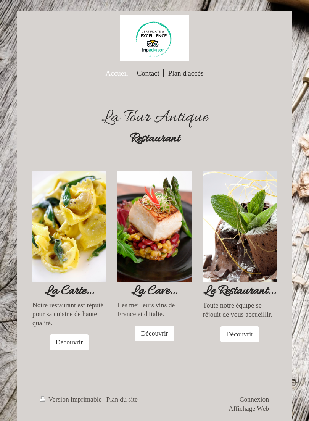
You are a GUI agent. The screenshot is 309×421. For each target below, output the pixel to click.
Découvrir (69, 342)
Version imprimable (71, 399)
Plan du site (122, 399)
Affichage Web (249, 408)
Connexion (254, 399)
